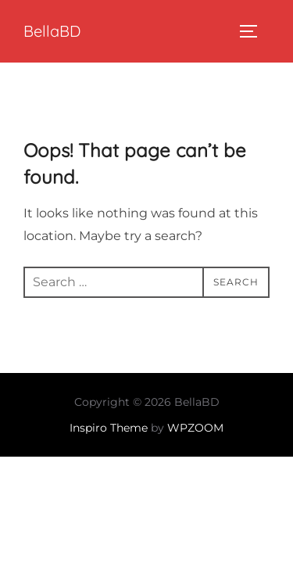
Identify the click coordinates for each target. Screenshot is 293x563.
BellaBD (51, 31)
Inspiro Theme (109, 428)
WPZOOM (195, 428)
